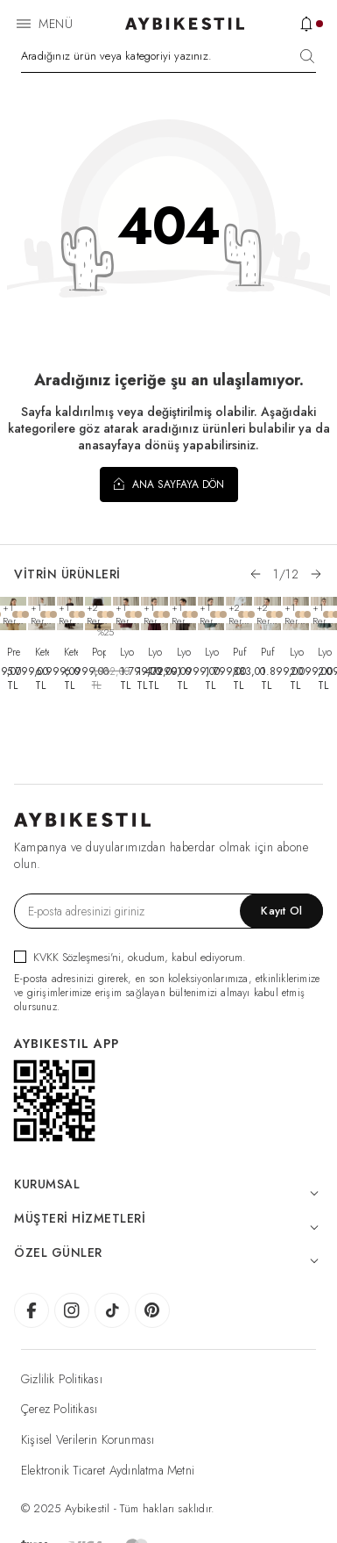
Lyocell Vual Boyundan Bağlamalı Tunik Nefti (212, 652)
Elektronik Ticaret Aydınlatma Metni (107, 1470)
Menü (56, 23)
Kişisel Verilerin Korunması (87, 1439)
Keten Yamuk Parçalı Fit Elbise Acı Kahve (71, 652)
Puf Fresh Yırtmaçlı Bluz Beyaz (268, 652)
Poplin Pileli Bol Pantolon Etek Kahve (99, 652)
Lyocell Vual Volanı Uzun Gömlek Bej (297, 652)
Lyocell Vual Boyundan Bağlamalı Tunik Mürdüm (127, 652)
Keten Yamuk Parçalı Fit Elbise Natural (42, 652)
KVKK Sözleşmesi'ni (77, 957)
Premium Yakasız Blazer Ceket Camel (14, 652)
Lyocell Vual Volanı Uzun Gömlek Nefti (325, 652)
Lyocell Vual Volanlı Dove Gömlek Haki (184, 652)
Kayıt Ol (281, 910)
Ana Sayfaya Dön (169, 483)
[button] (256, 574)
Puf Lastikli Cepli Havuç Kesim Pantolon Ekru (240, 652)
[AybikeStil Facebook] (31, 1310)
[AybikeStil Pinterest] (152, 1310)
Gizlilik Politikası (61, 1379)
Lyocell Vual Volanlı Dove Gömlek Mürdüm (155, 652)
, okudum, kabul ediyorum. (130, 957)
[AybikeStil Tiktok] (112, 1310)
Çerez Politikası (59, 1408)
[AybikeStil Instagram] (71, 1310)
